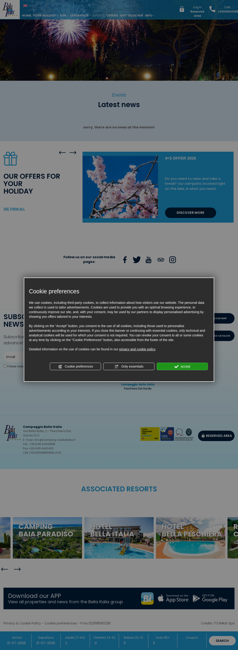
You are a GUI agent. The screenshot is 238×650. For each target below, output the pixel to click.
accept (182, 367)
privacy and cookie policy (137, 349)
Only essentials (128, 367)
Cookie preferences (75, 367)
